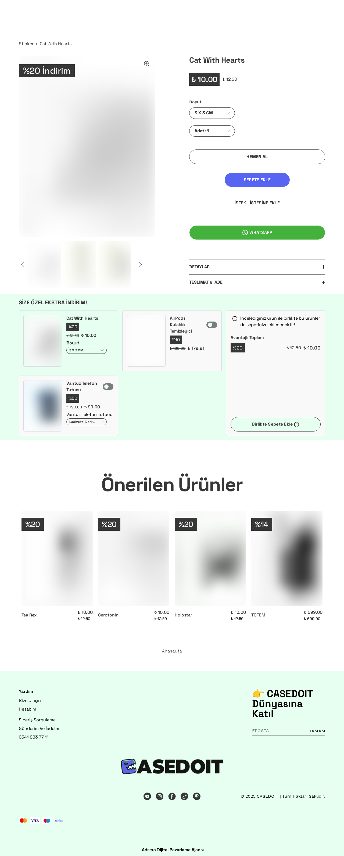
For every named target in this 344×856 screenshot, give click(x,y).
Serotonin (108, 612)
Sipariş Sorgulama (37, 717)
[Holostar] (210, 556)
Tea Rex (29, 612)
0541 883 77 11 (34, 734)
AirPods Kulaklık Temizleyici (181, 322)
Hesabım (27, 706)
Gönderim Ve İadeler (39, 726)
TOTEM (258, 612)
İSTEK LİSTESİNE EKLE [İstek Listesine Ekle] (293, 180)
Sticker (26, 44)
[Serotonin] (133, 556)
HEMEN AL (257, 156)
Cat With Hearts (55, 44)
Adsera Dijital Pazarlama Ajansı (173, 847)
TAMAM (317, 728)
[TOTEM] (286, 556)
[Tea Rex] (57, 556)
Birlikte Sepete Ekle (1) (275, 422)
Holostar (183, 612)
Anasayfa (172, 648)
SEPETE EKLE (220, 180)
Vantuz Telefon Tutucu (81, 384)
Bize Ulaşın (30, 698)
